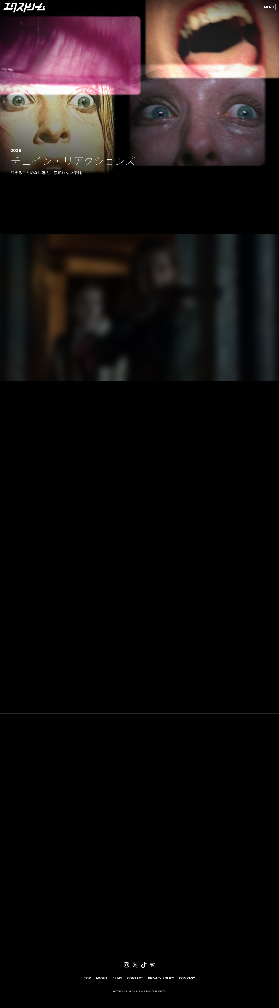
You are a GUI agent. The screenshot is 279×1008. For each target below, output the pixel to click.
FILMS (116, 981)
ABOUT (99, 981)
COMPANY (189, 981)
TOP (84, 981)
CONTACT (134, 981)
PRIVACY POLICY (162, 981)
